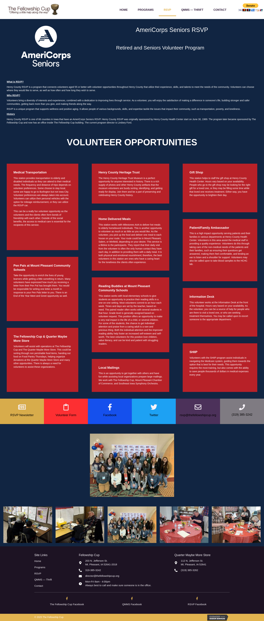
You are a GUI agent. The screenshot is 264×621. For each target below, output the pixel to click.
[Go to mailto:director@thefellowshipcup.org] (123, 576)
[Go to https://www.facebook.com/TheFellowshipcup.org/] (66, 603)
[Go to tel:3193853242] (123, 570)
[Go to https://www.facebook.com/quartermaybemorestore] (132, 603)
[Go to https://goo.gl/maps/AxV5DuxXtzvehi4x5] (123, 562)
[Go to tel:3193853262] (202, 570)
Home (37, 561)
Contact (38, 585)
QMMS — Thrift (43, 579)
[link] (123, 9)
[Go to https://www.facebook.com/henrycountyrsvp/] (197, 603)
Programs (39, 567)
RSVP (37, 573)
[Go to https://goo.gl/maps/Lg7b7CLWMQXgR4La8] (202, 562)
